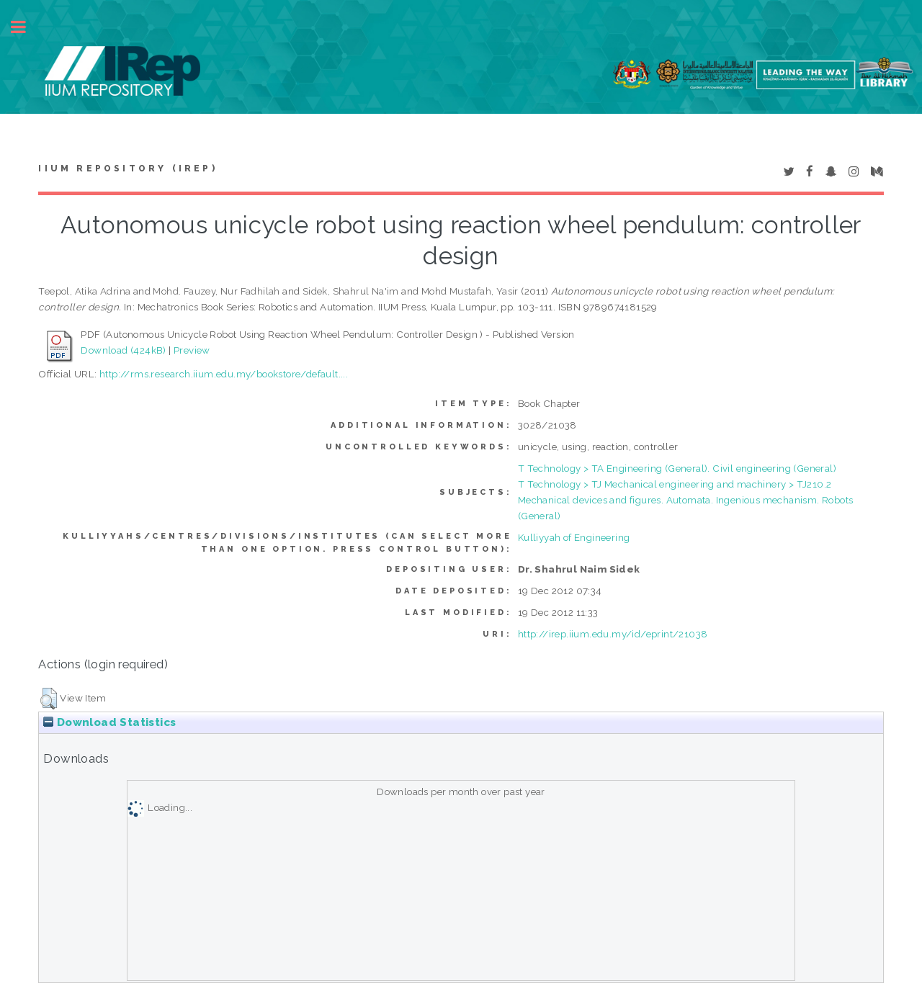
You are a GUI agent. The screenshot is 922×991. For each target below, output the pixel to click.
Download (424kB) (123, 350)
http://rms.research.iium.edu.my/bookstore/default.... (223, 374)
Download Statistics (109, 722)
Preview (192, 350)
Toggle (26, 27)
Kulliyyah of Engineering (574, 537)
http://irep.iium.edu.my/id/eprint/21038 (613, 634)
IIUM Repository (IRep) (127, 168)
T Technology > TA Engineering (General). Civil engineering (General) (677, 468)
